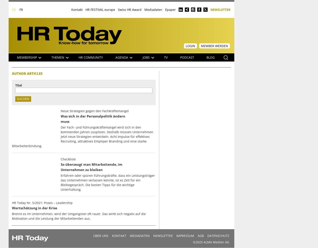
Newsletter (220, 9)
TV (166, 57)
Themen (60, 57)
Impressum (185, 236)
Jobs (148, 57)
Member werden (214, 46)
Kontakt (77, 10)
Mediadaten (153, 10)
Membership (29, 57)
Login (190, 46)
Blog (210, 57)
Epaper (170, 10)
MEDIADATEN (140, 236)
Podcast (187, 57)
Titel (18, 85)
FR (21, 10)
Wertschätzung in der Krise (34, 208)
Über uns (100, 236)
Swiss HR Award (130, 10)
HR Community (91, 57)
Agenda (123, 57)
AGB (201, 236)
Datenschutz (218, 236)
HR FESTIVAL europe (100, 10)
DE (14, 10)
